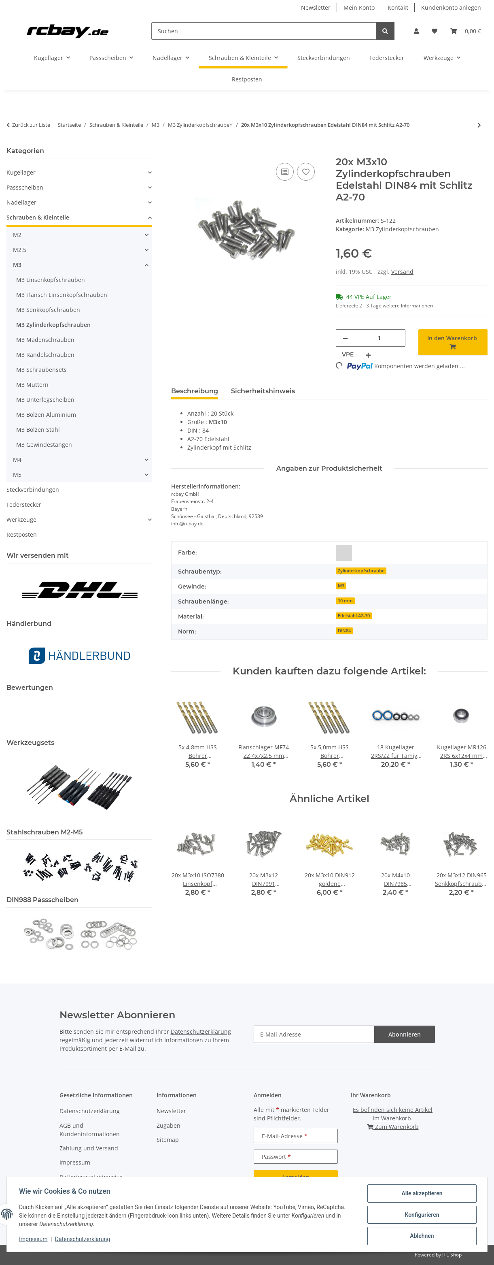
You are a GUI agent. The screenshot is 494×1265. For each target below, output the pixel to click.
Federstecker (23, 504)
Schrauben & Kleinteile (37, 217)
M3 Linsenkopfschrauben (50, 280)
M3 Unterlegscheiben (45, 399)
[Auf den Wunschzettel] (306, 172)
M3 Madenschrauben (45, 339)
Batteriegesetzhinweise (91, 1177)
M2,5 (19, 250)
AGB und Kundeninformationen (89, 1130)
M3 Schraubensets (41, 369)
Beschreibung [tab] (194, 391)
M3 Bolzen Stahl (38, 429)
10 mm (345, 601)
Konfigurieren (421, 1215)
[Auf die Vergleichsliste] (285, 172)
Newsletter (316, 7)
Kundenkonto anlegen (451, 7)
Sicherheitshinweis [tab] (263, 391)
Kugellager (21, 172)
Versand (402, 271)
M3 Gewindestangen (44, 444)
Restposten (21, 534)
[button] (416, 31)
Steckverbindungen (32, 489)
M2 (17, 235)
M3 (341, 586)
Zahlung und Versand (88, 1148)
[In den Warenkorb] (177, 151)
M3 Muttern (32, 384)
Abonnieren (404, 1034)
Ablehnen (421, 1236)
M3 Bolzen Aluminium (46, 414)
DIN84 (344, 631)
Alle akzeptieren (421, 1194)
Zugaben (168, 1125)
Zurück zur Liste (31, 124)
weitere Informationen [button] (408, 305)
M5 (17, 474)
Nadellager (21, 202)
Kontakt (398, 7)
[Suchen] (263, 31)
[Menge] (379, 338)
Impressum (34, 1240)
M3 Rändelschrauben (45, 354)
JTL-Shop (452, 1254)
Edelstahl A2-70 (354, 616)
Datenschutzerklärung (83, 1240)
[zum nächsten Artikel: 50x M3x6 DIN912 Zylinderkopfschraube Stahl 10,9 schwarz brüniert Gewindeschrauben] (479, 125)
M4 (17, 459)
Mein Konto (359, 7)
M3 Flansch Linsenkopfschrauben (61, 295)
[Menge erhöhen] (368, 354)
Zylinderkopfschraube (361, 571)
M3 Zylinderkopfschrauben (402, 229)
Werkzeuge (21, 519)
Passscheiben (24, 187)
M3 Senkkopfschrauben (48, 310)
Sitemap (168, 1139)
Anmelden (296, 1177)
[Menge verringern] (345, 338)
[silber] (344, 553)
